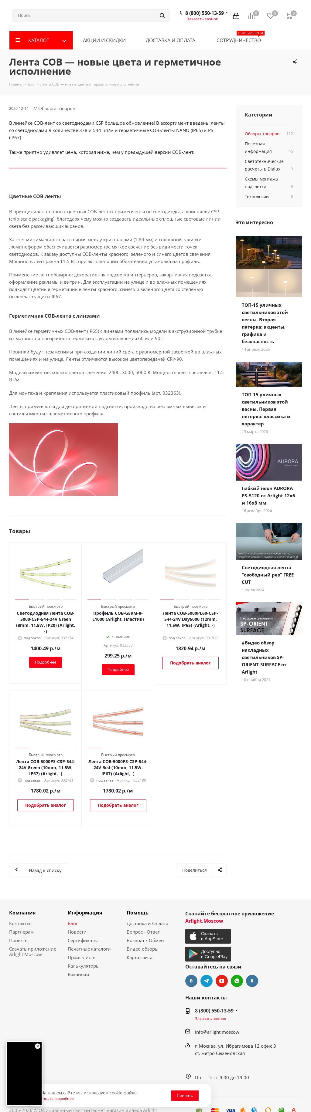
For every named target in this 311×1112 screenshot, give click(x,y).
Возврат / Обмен (145, 940)
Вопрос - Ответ (143, 932)
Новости (77, 932)
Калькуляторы (84, 966)
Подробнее (45, 662)
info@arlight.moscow (217, 1032)
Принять (185, 1095)
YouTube (222, 981)
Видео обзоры (143, 949)
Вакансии (78, 974)
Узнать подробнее (57, 1098)
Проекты (19, 940)
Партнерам (21, 932)
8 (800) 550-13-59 (204, 13)
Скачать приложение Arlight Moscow (32, 951)
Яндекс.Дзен (252, 981)
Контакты (19, 923)
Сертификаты (83, 940)
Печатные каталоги (89, 949)
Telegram (206, 981)
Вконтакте (191, 981)
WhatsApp (237, 981)
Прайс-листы (82, 957)
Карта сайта (139, 957)
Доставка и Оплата (147, 923)
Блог (73, 923)
